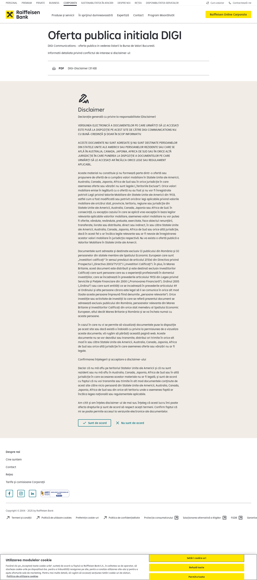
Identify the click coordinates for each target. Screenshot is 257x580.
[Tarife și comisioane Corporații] (25, 482)
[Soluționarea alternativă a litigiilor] (205, 518)
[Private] (40, 3)
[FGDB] (237, 518)
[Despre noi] (124, 3)
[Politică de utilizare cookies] (54, 518)
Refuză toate (196, 567)
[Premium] (27, 3)
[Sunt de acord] (94, 423)
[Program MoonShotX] (161, 14)
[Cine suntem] (14, 459)
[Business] (54, 3)
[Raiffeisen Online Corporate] (228, 14)
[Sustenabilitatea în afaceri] (97, 3)
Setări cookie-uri (196, 558)
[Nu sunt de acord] (129, 423)
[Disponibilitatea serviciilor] (162, 3)
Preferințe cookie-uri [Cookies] (87, 517)
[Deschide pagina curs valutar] (215, 3)
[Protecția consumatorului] (161, 518)
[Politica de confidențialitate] (121, 518)
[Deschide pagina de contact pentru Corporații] (239, 3)
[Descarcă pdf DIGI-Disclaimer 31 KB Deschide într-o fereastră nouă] (128, 68)
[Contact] (138, 14)
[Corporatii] (70, 3)
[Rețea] (138, 3)
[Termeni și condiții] (18, 518)
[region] (128, 567)
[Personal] (11, 3)
